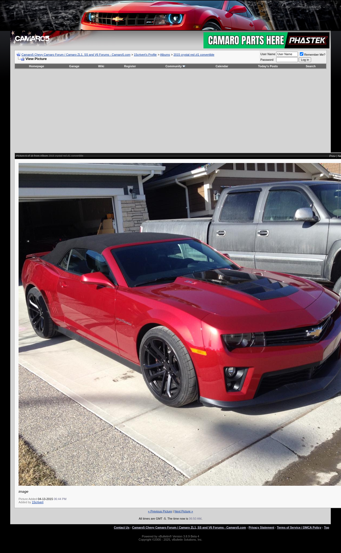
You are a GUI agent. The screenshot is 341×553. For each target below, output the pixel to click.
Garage (74, 66)
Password (267, 59)
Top (326, 527)
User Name (268, 54)
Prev (332, 156)
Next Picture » (183, 511)
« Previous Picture (160, 511)
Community (176, 66)
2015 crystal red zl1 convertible (194, 54)
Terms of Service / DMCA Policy (299, 527)
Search (311, 66)
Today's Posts (268, 66)
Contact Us (121, 527)
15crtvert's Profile (145, 54)
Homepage (36, 66)
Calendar (222, 66)
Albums (165, 54)
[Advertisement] (170, 110)
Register (130, 66)
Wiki (101, 66)
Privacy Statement (261, 527)
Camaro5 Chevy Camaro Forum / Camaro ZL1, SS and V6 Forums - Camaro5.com (76, 54)
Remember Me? (312, 54)
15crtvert (38, 502)
